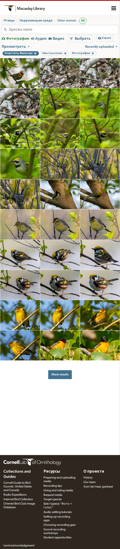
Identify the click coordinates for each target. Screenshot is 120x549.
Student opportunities (57, 537)
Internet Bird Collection (18, 499)
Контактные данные (98, 486)
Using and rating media (58, 490)
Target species (52, 499)
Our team (89, 482)
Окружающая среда (36, 20)
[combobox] (63, 29)
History (88, 477)
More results (60, 374)
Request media (52, 494)
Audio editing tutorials (57, 512)
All (83, 20)
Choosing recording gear (59, 524)
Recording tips (52, 485)
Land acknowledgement (18, 545)
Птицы (9, 20)
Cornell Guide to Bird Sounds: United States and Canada (17, 486)
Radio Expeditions (15, 494)
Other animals (66, 20)
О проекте (93, 471)
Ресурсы (51, 471)
